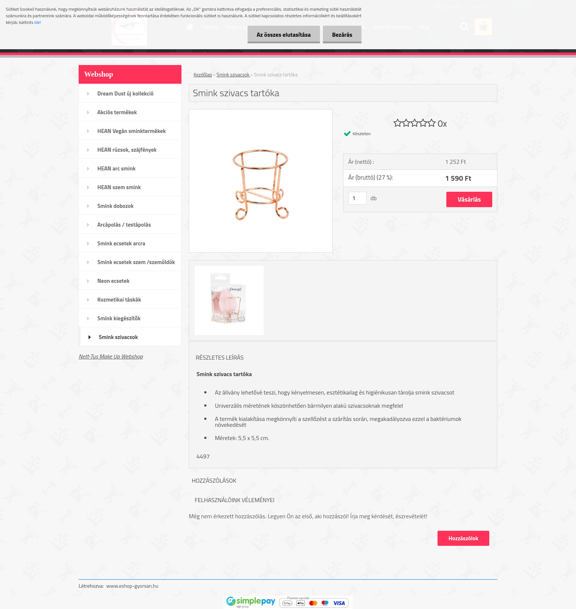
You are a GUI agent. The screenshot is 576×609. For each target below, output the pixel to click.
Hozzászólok (463, 538)
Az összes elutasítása (284, 34)
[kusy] (357, 198)
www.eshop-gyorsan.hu (132, 586)
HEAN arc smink (116, 168)
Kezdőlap (203, 74)
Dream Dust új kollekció (125, 93)
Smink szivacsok (118, 337)
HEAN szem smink (119, 187)
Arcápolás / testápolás (124, 224)
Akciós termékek (117, 112)
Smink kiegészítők (119, 318)
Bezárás (342, 34)
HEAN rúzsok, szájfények (126, 149)
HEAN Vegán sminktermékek (131, 131)
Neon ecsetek (113, 281)
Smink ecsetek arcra (121, 243)
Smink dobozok (115, 206)
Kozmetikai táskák (119, 299)
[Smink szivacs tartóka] (260, 112)
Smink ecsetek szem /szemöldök (136, 262)
